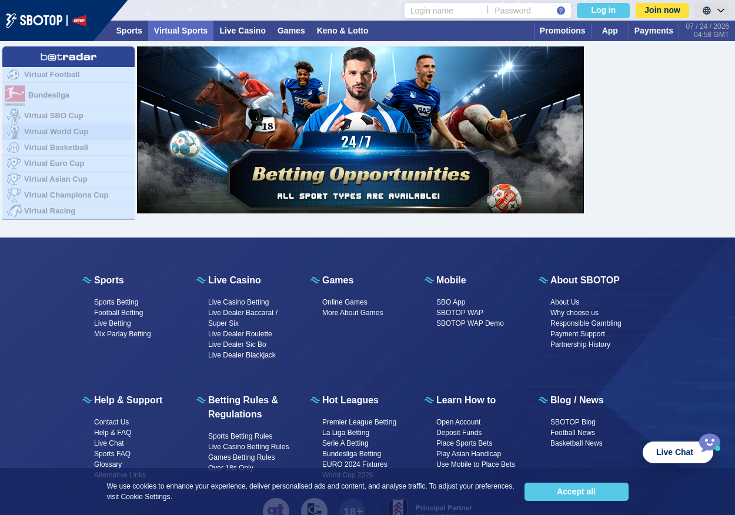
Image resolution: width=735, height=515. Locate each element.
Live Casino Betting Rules (248, 447)
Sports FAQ (112, 454)
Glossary (108, 464)
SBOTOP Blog (573, 422)
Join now (662, 10)
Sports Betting (116, 302)
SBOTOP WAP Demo (470, 323)
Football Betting (118, 313)
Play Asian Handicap (468, 454)
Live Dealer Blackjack (242, 355)
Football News (572, 433)
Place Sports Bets (464, 443)
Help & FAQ (112, 433)
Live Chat (109, 443)
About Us (564, 302)
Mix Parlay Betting (122, 334)
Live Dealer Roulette (240, 334)
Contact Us (111, 422)
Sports (129, 30)
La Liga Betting (345, 433)
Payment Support (577, 334)
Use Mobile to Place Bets (475, 464)
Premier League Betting (359, 422)
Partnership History (580, 344)
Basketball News (576, 443)
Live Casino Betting (238, 302)
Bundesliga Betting (351, 454)
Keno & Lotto (343, 30)
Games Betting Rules (241, 457)
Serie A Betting (345, 443)
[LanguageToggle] (712, 10)
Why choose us (574, 313)
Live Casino (242, 30)
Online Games (345, 302)
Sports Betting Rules (240, 436)
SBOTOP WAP (459, 313)
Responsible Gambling (586, 323)
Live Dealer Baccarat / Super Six (243, 318)
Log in (603, 10)
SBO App (450, 302)
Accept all (576, 491)
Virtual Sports (181, 30)
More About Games (352, 313)
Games (291, 30)
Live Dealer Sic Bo (237, 344)
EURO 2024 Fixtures (354, 464)
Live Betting (112, 323)
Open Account (458, 422)
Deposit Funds (459, 433)
